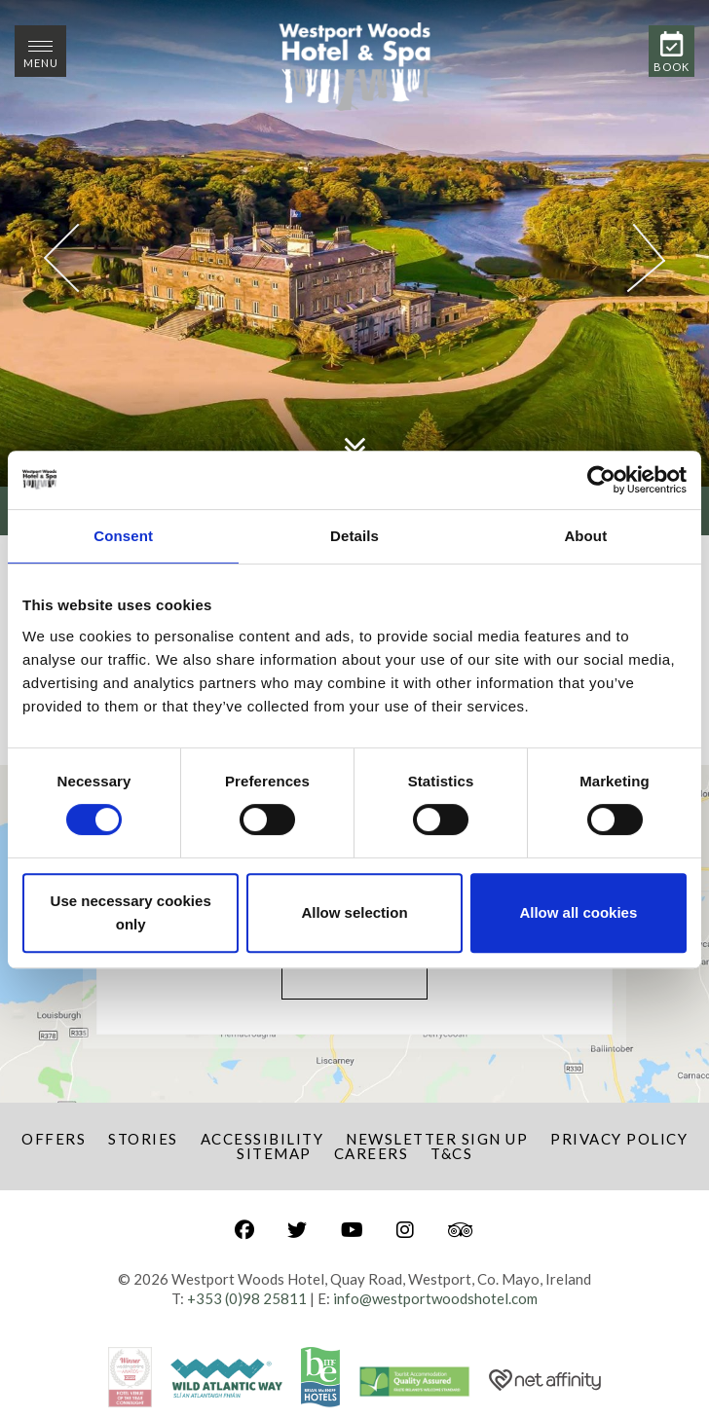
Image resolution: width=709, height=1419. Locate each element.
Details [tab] (354, 536)
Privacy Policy (619, 1138)
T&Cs (451, 1153)
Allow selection (354, 912)
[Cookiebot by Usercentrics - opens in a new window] (601, 479)
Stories (143, 1138)
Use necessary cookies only (131, 912)
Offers (53, 1138)
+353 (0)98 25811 (247, 1298)
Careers (371, 1153)
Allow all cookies (578, 912)
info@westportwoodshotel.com (435, 1298)
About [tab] (585, 536)
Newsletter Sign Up (437, 1138)
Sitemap (274, 1153)
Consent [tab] (123, 536)
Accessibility (262, 1138)
